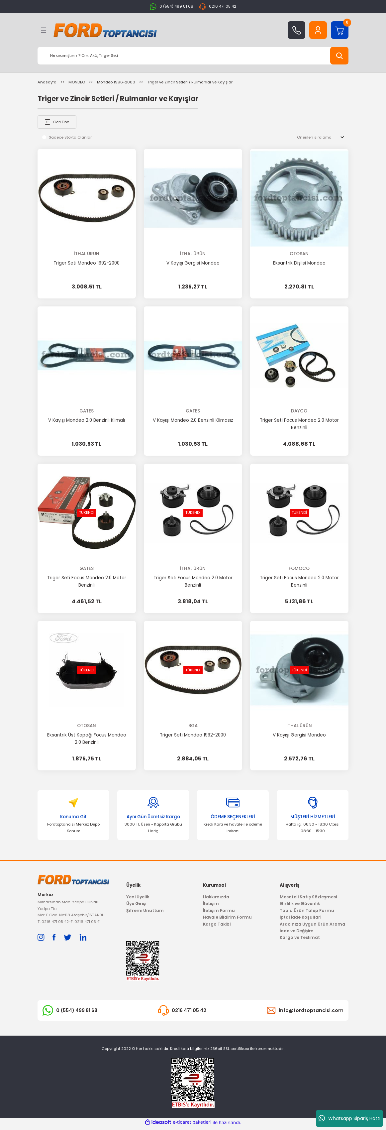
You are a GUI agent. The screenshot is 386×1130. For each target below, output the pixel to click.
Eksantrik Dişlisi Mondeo (299, 263)
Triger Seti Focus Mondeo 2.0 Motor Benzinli (299, 424)
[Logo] (105, 30)
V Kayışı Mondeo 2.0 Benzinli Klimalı (86, 420)
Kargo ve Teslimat (300, 940)
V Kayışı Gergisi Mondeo (193, 263)
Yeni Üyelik (137, 899)
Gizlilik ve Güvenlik (300, 906)
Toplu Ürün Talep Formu (307, 913)
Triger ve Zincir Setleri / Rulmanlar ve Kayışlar (190, 82)
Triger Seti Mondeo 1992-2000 (86, 263)
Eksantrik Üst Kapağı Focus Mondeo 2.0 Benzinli (86, 739)
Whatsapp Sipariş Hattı (349, 1118)
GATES (86, 411)
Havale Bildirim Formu (227, 920)
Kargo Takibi (217, 927)
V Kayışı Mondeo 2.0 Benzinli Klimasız (193, 420)
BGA (193, 726)
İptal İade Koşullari (300, 920)
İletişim (211, 906)
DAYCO (299, 411)
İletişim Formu (219, 913)
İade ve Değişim (297, 933)
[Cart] (339, 30)
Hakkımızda (216, 899)
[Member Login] (318, 30)
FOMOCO (299, 569)
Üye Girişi (136, 906)
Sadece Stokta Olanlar (70, 137)
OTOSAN (299, 254)
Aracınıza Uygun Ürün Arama (312, 927)
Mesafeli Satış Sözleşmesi (308, 899)
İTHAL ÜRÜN (86, 254)
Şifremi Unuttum (145, 913)
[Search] (193, 55)
